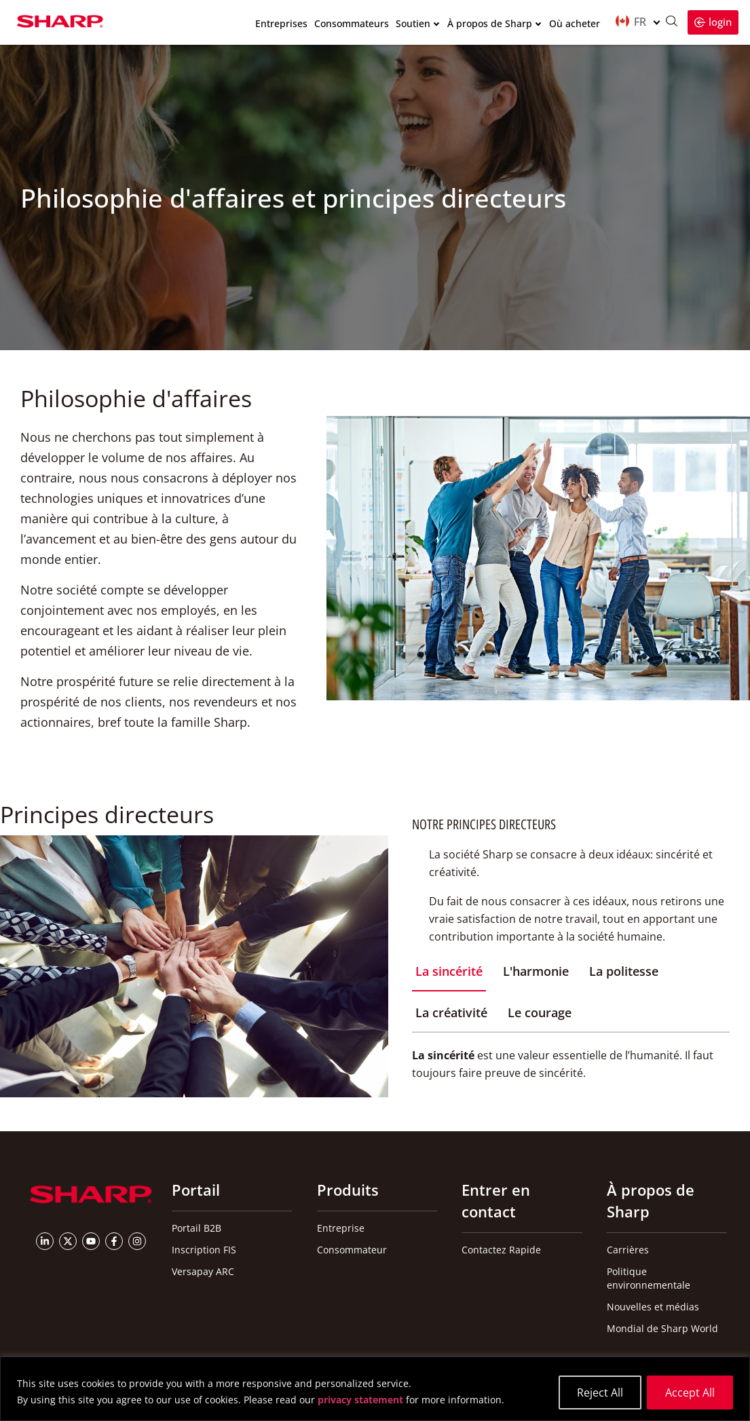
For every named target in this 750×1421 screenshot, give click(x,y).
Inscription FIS (204, 1249)
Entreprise (340, 1227)
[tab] (449, 976)
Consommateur (352, 1249)
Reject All (600, 1392)
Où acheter (574, 24)
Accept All (690, 1392)
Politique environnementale (648, 1278)
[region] (375, 1389)
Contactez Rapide (501, 1249)
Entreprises (281, 24)
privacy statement (360, 1400)
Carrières (628, 1249)
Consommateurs (351, 24)
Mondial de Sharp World (662, 1328)
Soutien (413, 24)
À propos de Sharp (489, 24)
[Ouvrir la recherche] (671, 22)
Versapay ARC (203, 1271)
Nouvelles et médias (653, 1306)
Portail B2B (196, 1227)
